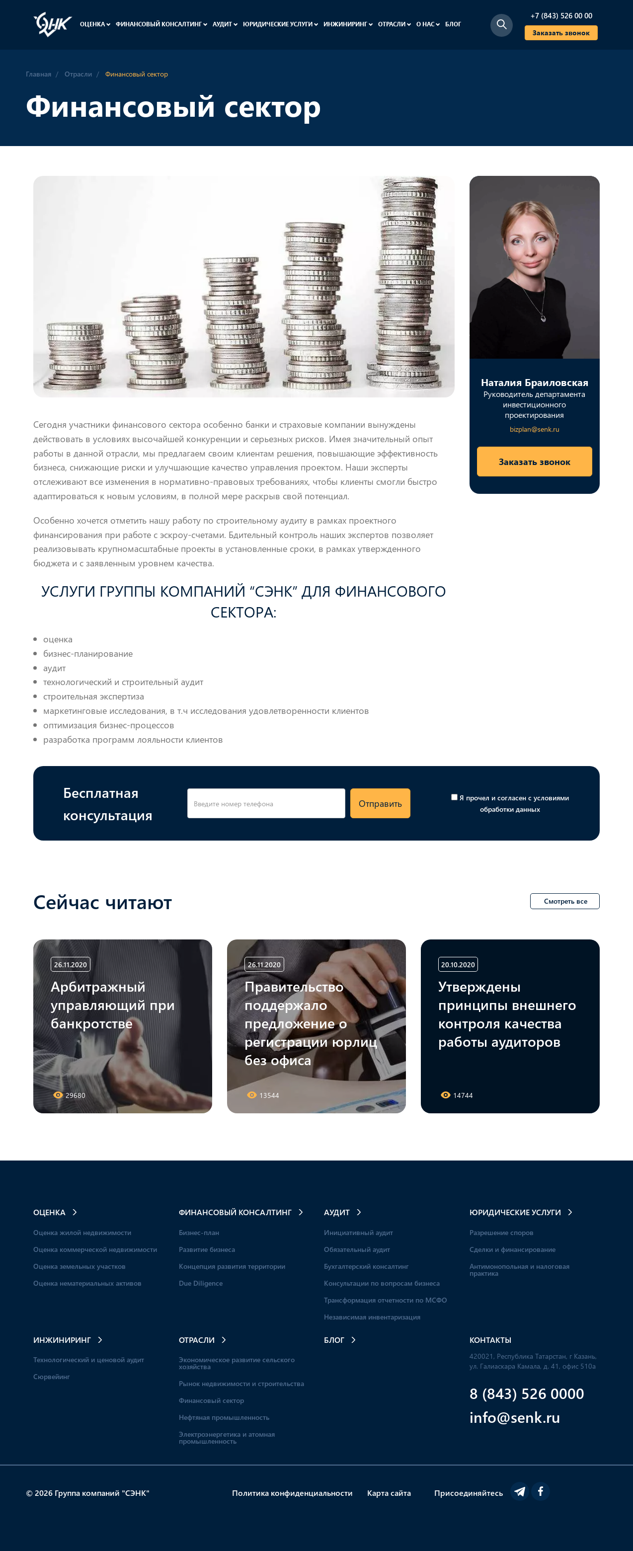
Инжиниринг (348, 24)
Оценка (95, 24)
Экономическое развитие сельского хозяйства (237, 1363)
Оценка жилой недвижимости (82, 1232)
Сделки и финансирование (512, 1249)
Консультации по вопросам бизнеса (382, 1283)
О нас (428, 24)
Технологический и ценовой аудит (88, 1359)
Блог (453, 24)
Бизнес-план (199, 1232)
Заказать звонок (561, 32)
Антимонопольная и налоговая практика (519, 1269)
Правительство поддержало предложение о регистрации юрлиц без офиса (310, 1022)
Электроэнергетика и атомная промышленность (227, 1437)
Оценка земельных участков (79, 1266)
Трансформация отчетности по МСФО (385, 1300)
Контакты (490, 1339)
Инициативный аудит (358, 1232)
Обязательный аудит (357, 1249)
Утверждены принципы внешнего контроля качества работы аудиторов (507, 1013)
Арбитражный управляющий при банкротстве (113, 1004)
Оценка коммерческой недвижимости (95, 1249)
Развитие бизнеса (207, 1249)
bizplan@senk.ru (534, 429)
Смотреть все (565, 901)
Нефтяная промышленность (224, 1417)
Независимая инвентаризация (372, 1316)
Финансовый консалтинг (162, 24)
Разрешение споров (502, 1232)
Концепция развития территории (232, 1266)
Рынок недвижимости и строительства (241, 1383)
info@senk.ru (515, 1416)
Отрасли (394, 24)
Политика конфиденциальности (292, 1492)
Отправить (380, 803)
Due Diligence (201, 1283)
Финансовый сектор (211, 1400)
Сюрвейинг (51, 1376)
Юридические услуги (280, 24)
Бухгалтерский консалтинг (366, 1266)
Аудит (225, 24)
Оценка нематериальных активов (87, 1283)
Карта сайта (389, 1492)
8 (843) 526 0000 (527, 1393)
